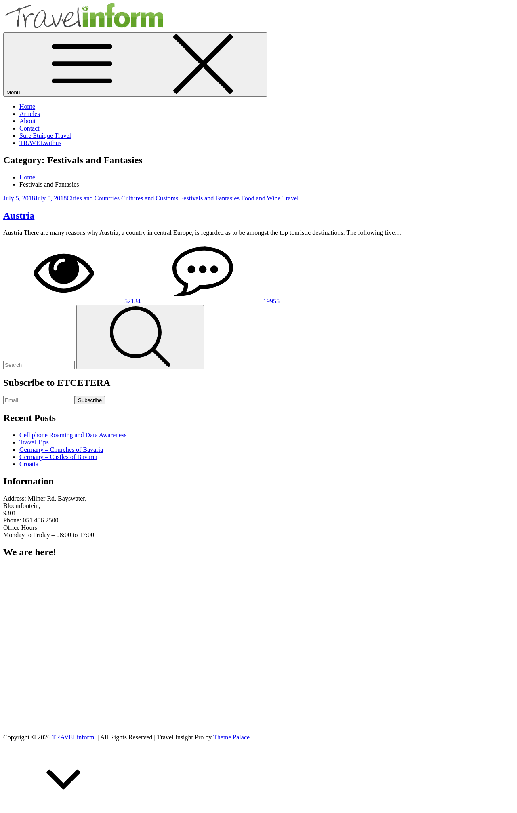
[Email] (39, 400)
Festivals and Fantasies (210, 198)
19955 (211, 301)
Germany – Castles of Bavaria (58, 456)
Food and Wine (261, 198)
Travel (290, 198)
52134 (72, 301)
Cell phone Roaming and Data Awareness (73, 435)
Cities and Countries (93, 198)
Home (27, 106)
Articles (29, 113)
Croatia (28, 464)
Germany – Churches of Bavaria (61, 449)
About (27, 121)
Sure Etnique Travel (45, 135)
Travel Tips (34, 442)
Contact (29, 128)
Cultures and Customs (149, 198)
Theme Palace (231, 737)
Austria (18, 215)
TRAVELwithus (40, 142)
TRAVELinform (73, 737)
